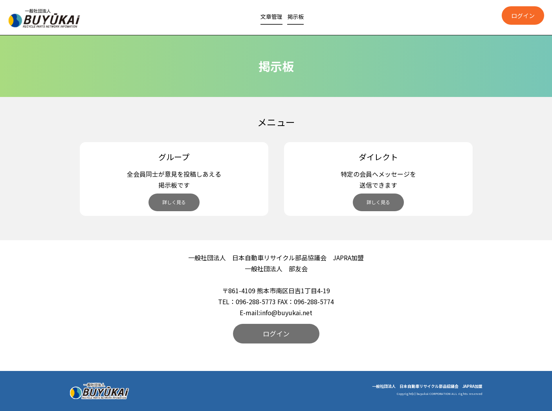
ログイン (276, 333)
